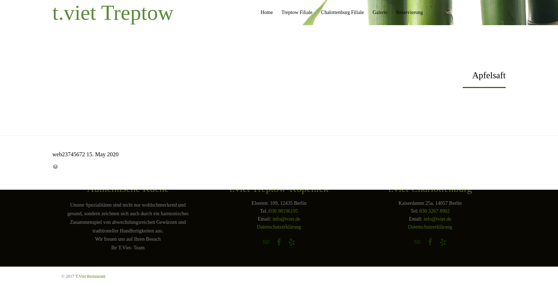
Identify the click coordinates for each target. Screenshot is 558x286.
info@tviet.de (286, 219)
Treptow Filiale (296, 12)
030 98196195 (283, 211)
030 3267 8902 (434, 211)
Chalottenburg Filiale (342, 12)
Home (266, 12)
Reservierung (409, 12)
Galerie (380, 12)
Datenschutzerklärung (279, 227)
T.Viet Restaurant (90, 276)
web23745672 (69, 154)
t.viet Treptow (113, 12)
